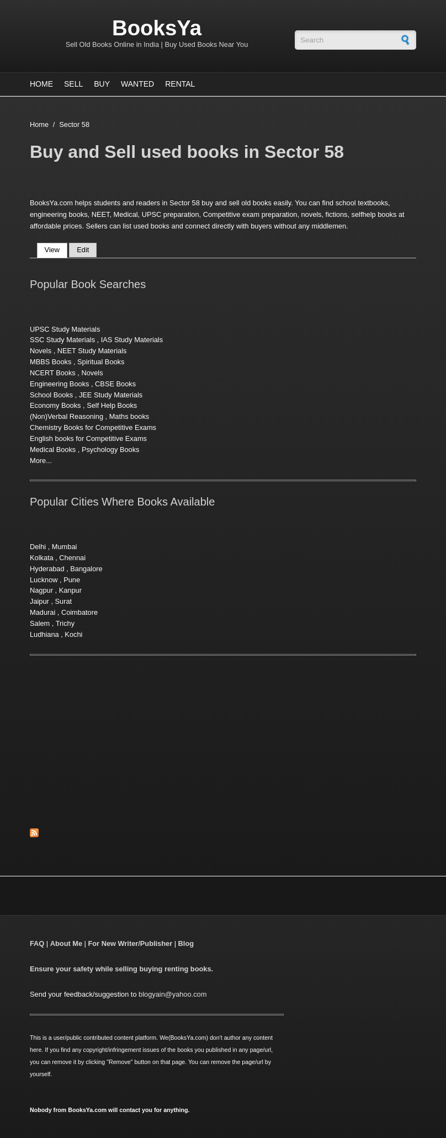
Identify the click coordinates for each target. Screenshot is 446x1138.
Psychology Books (111, 449)
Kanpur (70, 590)
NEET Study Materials (92, 351)
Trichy (65, 623)
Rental (180, 83)
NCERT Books (53, 373)
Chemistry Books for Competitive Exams (93, 427)
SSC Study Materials (62, 340)
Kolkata (42, 558)
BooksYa (156, 28)
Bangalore (86, 569)
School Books (51, 395)
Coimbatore (79, 612)
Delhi (38, 547)
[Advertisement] (122, 748)
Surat (63, 601)
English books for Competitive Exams (88, 438)
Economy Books (55, 405)
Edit (83, 250)
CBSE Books (115, 384)
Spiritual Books (100, 362)
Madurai (42, 612)
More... (41, 460)
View (56, 250)
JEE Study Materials (110, 395)
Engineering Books (59, 384)
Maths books (129, 416)
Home (41, 83)
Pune (71, 580)
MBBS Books (50, 362)
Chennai (72, 558)
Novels (40, 351)
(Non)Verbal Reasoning (66, 416)
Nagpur (41, 590)
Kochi (73, 634)
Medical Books (53, 449)
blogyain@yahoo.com (172, 994)
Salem (40, 623)
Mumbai (64, 547)
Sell (73, 83)
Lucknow (44, 580)
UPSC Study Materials (65, 329)
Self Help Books (112, 405)
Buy (102, 83)
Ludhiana (44, 634)
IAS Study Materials (132, 340)
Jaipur (39, 601)
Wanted (137, 83)
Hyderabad (47, 569)
